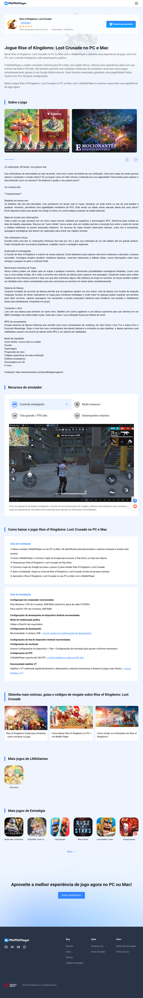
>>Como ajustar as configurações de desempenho (66, 633)
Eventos (69, 958)
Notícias (69, 947)
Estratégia (25, 23)
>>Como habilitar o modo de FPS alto (65, 657)
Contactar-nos (97, 947)
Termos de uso (122, 952)
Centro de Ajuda (98, 952)
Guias (68, 952)
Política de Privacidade (126, 947)
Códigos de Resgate (74, 963)
